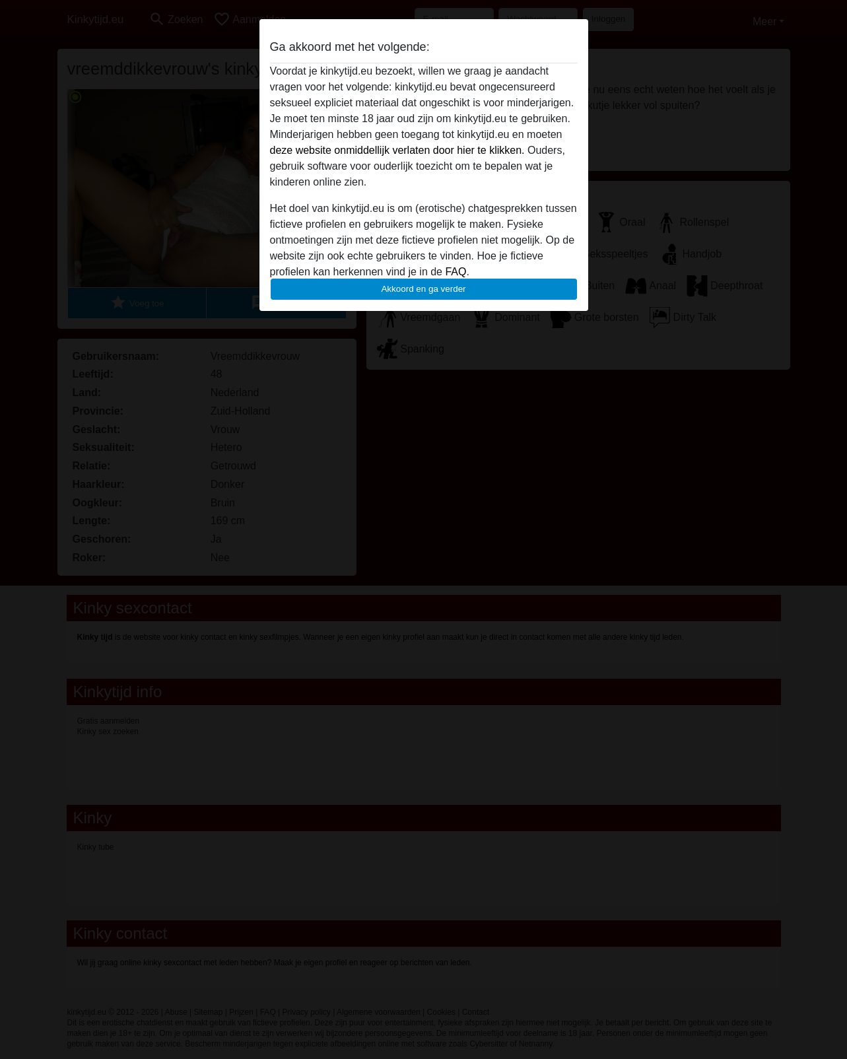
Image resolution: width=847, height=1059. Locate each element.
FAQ (455, 271)
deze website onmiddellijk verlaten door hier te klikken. (397, 150)
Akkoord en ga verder (423, 289)
